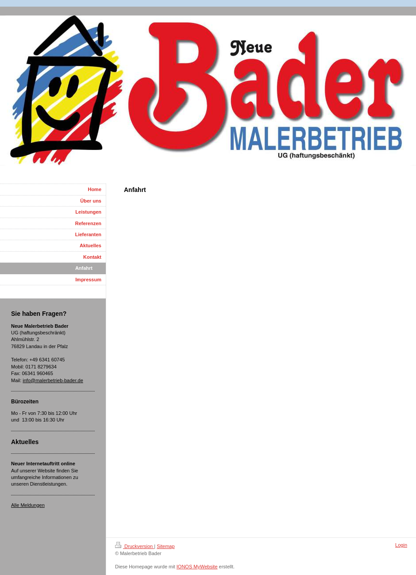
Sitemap (165, 546)
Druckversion (134, 546)
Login (401, 545)
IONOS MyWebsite (197, 566)
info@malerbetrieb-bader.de (53, 380)
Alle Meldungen (28, 505)
